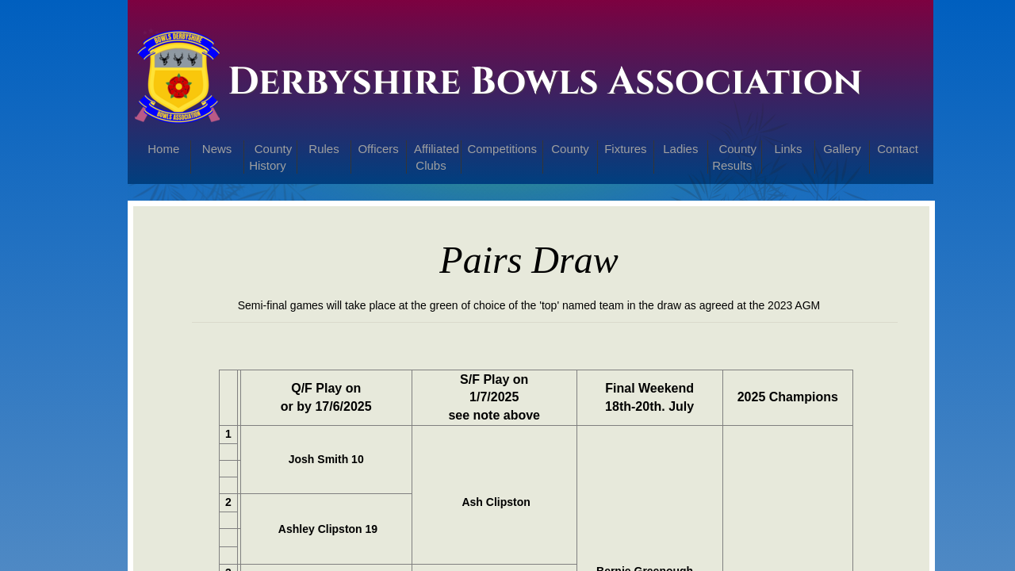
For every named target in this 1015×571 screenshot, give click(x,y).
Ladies (680, 148)
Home (163, 148)
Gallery (842, 148)
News (217, 148)
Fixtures (625, 148)
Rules (323, 148)
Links (788, 148)
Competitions (502, 148)
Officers (378, 148)
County (570, 148)
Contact (897, 148)
